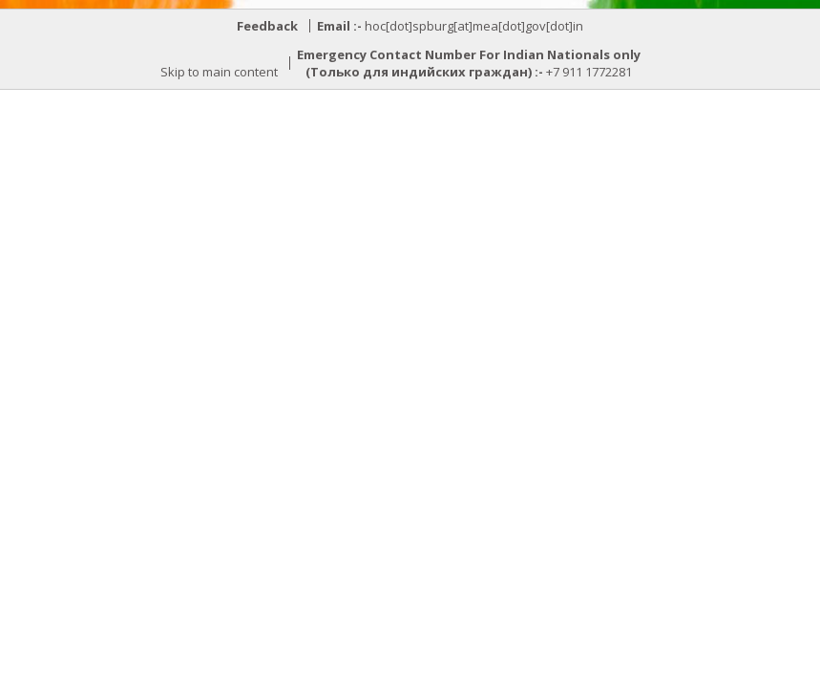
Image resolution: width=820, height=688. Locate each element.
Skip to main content (219, 71)
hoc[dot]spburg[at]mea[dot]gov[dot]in (474, 25)
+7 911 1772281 (589, 71)
